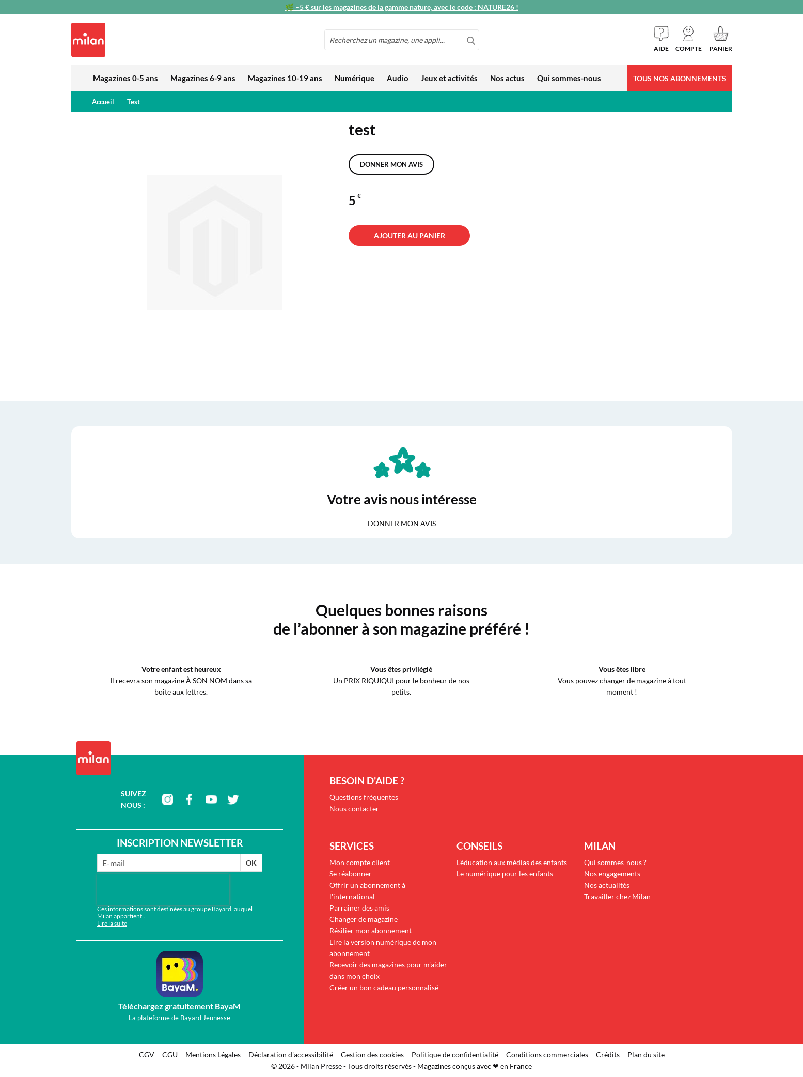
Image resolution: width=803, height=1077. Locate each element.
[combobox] (401, 39)
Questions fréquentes (363, 797)
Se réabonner (350, 873)
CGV (146, 1054)
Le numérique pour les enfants (504, 873)
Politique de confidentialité (455, 1054)
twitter (233, 799)
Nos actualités (606, 885)
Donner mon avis (391, 164)
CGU (170, 1054)
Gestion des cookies (372, 1054)
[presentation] (163, 889)
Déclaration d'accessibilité (290, 1054)
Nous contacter (354, 808)
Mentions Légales (213, 1054)
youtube (211, 799)
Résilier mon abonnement (370, 930)
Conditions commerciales (547, 1054)
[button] (688, 39)
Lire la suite (112, 923)
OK (251, 862)
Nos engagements (612, 873)
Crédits (608, 1054)
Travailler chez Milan (617, 896)
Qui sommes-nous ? (615, 862)
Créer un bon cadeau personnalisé (383, 987)
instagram (168, 799)
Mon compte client (359, 862)
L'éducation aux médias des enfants (511, 862)
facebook (189, 799)
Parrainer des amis (359, 907)
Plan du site (646, 1054)
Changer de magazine (363, 919)
